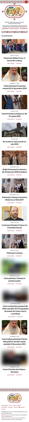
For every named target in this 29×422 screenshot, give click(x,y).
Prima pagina (4, 405)
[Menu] (26, 2)
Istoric (10, 405)
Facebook (22, 407)
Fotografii (10, 407)
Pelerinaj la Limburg (14, 253)
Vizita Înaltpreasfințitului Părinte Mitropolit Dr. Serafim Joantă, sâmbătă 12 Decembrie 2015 (14, 341)
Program (19, 405)
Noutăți (16, 407)
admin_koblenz (10, 63)
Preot (14, 405)
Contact (3, 409)
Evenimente (19, 63)
